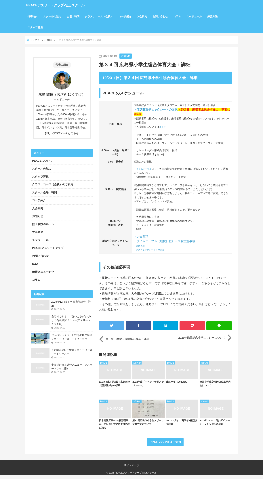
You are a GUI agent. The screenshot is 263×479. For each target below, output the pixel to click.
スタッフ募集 (35, 27)
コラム (177, 16)
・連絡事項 (140, 245)
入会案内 (142, 16)
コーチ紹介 (125, 16)
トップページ (36, 40)
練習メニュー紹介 (43, 271)
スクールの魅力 (52, 16)
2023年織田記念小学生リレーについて (201, 339)
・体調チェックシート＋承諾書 (151, 249)
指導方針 (33, 16)
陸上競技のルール (43, 224)
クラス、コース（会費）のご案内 (52, 184)
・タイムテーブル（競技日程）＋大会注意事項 (164, 241)
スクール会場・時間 (44, 192)
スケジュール (194, 16)
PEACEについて (42, 160)
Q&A (35, 263)
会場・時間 (73, 16)
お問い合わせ (160, 16)
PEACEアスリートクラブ (48, 247)
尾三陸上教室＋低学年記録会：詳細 (127, 339)
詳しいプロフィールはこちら (62, 133)
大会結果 (37, 232)
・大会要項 (141, 236)
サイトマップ (131, 468)
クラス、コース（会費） (99, 16)
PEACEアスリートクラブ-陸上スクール (75, 5)
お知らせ (51, 40)
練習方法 (212, 16)
